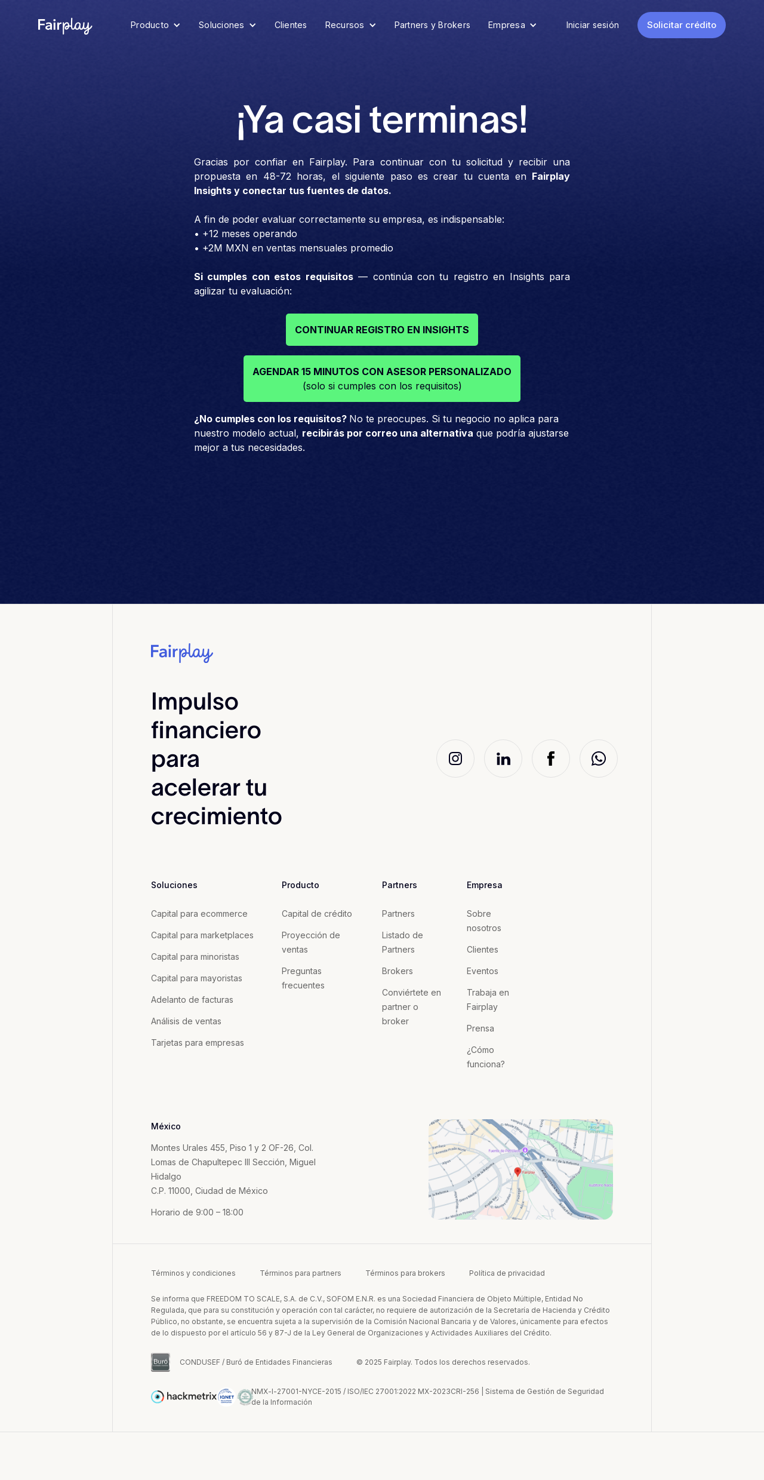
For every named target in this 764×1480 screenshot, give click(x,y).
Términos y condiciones (193, 1273)
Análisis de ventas (186, 1021)
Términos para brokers (405, 1273)
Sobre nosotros (484, 920)
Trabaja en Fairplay (488, 999)
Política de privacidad (507, 1273)
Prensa (480, 1028)
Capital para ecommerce (199, 913)
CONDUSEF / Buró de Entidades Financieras (256, 1362)
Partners (398, 913)
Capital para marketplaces (202, 935)
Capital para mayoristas (196, 978)
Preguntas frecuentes (303, 978)
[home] (65, 25)
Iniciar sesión (593, 25)
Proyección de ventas (311, 942)
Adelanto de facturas (192, 999)
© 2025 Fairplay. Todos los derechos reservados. (443, 1362)
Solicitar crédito (681, 24)
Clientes (291, 25)
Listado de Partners (402, 942)
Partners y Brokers (433, 25)
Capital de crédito (317, 913)
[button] (156, 25)
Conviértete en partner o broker (411, 1006)
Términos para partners (300, 1273)
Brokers (397, 971)
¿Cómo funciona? (486, 1057)
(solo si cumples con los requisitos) (382, 379)
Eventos (482, 971)
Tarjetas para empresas (197, 1042)
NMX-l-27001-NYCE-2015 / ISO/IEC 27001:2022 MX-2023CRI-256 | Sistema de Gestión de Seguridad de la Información (427, 1397)
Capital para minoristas (195, 956)
